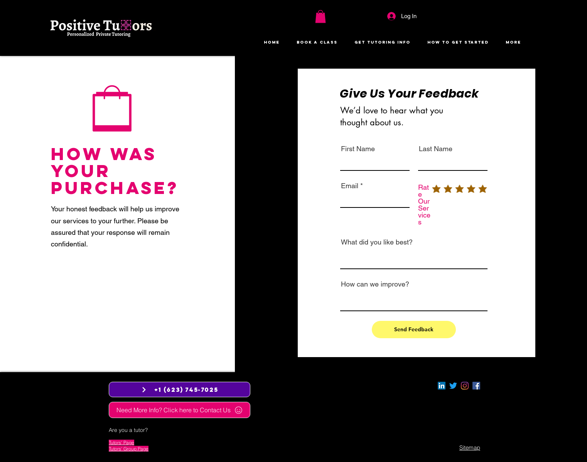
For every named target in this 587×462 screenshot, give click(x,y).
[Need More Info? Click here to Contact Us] (179, 410)
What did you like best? (377, 242)
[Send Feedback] (414, 329)
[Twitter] (453, 385)
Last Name (435, 148)
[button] (320, 16)
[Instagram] (465, 385)
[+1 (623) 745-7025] (179, 389)
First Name (358, 148)
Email (349, 185)
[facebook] (476, 385)
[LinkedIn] (441, 385)
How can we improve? (375, 284)
